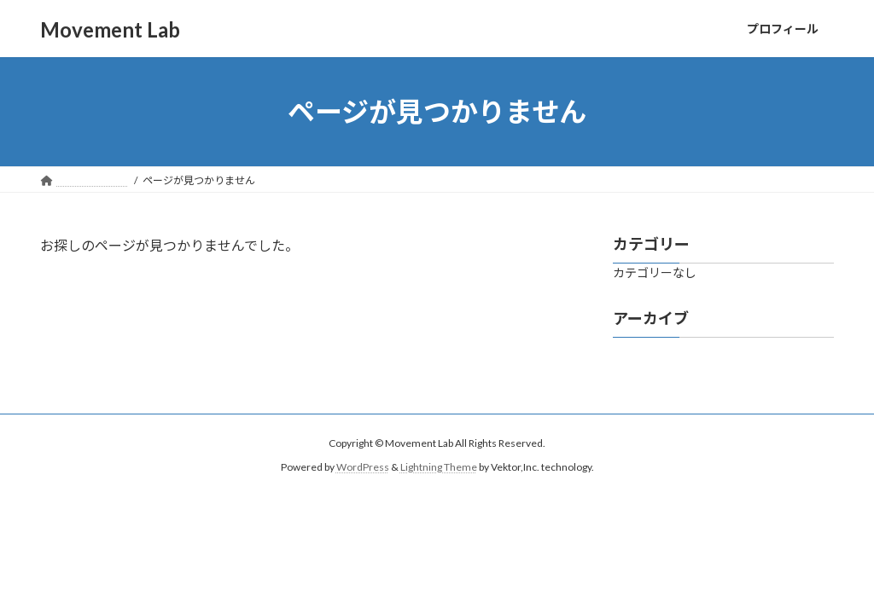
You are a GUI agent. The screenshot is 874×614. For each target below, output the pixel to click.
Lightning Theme (438, 466)
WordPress (362, 466)
